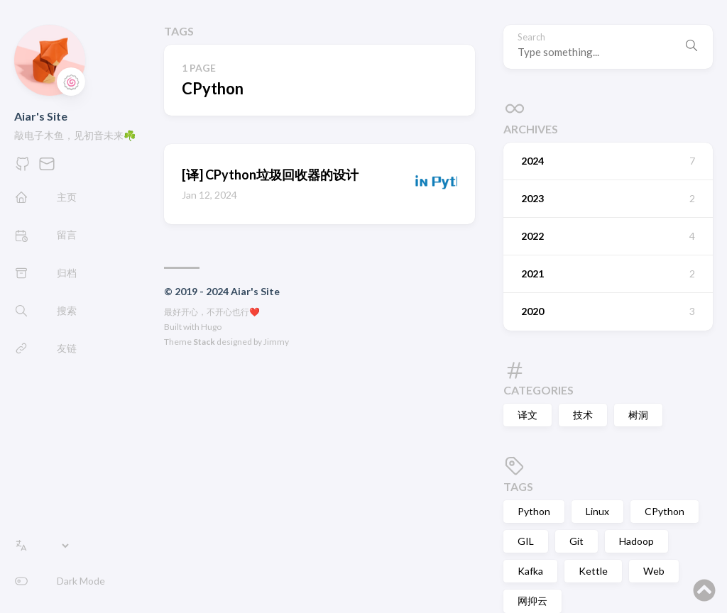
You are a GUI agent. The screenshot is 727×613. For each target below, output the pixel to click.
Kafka (530, 571)
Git (576, 541)
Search (531, 37)
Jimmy (276, 341)
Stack (204, 341)
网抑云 (532, 601)
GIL (526, 541)
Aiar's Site (40, 116)
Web (654, 571)
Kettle (593, 571)
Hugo (211, 326)
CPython (664, 511)
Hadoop (636, 541)
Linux (597, 511)
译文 (527, 415)
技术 (583, 415)
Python (534, 511)
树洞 (638, 415)
